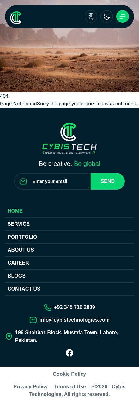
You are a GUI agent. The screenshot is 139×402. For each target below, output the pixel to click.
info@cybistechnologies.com (74, 320)
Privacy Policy (31, 386)
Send (108, 181)
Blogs (17, 276)
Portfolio (22, 237)
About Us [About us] (21, 250)
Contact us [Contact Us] (24, 289)
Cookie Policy (69, 374)
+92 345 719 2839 (74, 307)
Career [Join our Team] (18, 263)
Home (15, 211)
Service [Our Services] (19, 224)
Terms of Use (70, 386)
